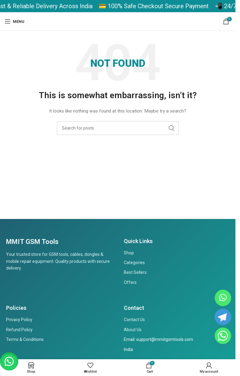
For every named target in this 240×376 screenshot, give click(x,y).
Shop (129, 252)
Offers (130, 282)
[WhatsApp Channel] (223, 298)
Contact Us (134, 319)
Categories (134, 262)
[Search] (118, 128)
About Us (132, 329)
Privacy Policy (19, 319)
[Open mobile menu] (14, 21)
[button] (9, 361)
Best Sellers (135, 272)
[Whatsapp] (223, 336)
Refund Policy (19, 329)
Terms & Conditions (25, 339)
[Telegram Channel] (223, 317)
